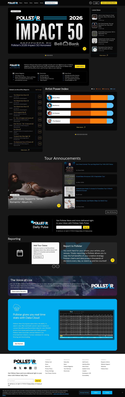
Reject (96, 392)
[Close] (122, 392)
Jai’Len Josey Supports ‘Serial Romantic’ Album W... (26, 200)
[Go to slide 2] (47, 55)
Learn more (80, 66)
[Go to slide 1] (45, 55)
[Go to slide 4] (50, 55)
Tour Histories (67, 368)
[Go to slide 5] (51, 55)
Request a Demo (105, 362)
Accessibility (85, 375)
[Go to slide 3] (48, 55)
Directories (67, 371)
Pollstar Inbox (104, 368)
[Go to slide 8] (86, 134)
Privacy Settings (49, 371)
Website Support (105, 364)
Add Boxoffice (86, 364)
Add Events (85, 362)
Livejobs (84, 371)
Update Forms (86, 368)
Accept (107, 392)
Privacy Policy (79, 231)
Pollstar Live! (48, 362)
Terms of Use (88, 231)
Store (46, 364)
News (65, 364)
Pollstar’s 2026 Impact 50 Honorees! (31, 45)
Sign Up (86, 227)
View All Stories (111, 212)
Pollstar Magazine (68, 366)
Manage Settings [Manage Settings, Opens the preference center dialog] (84, 392)
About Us (47, 366)
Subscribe (66, 362)
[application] (81, 109)
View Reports (38, 257)
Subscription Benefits (109, 3)
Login (96, 3)
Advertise (103, 366)
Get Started (19, 344)
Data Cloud (85, 366)
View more (103, 55)
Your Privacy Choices (50, 373)
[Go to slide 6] (83, 134)
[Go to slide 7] (85, 134)
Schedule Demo (51, 3)
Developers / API (86, 373)
